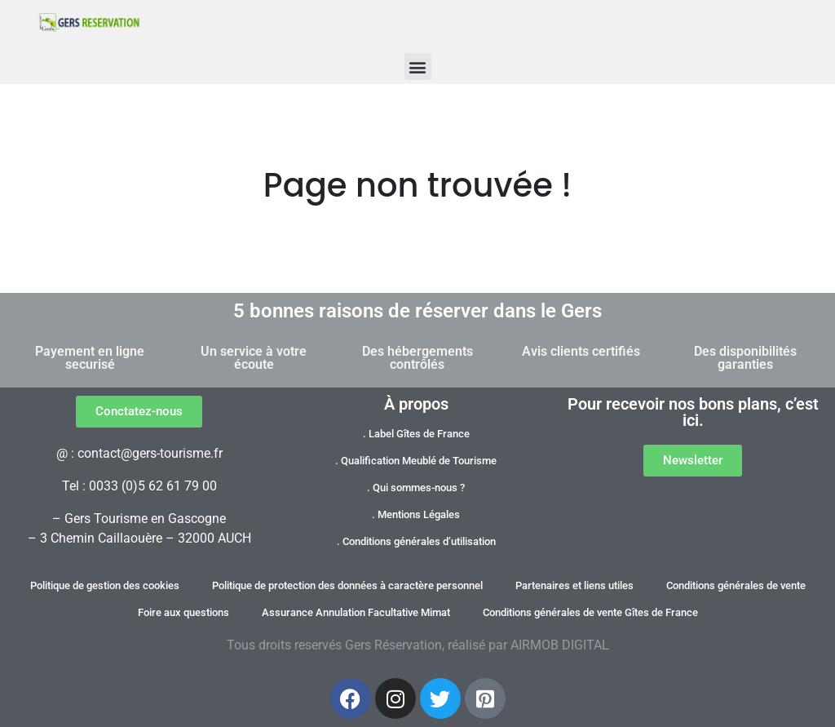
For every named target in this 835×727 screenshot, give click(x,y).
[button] (417, 66)
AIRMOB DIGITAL (559, 645)
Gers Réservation (393, 645)
